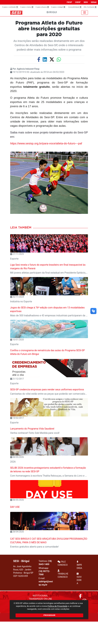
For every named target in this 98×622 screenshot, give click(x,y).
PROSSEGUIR (49, 615)
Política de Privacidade (57, 606)
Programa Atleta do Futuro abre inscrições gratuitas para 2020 (49, 29)
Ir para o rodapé (58, 7)
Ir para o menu (26, 7)
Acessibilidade (74, 7)
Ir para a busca (42, 7)
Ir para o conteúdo (10, 7)
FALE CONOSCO (63, 563)
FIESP (69, 2)
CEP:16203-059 (20, 576)
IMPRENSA (79, 565)
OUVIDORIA (79, 579)
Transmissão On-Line (40, 599)
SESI (86, 2)
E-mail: (46, 581)
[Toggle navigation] (84, 12)
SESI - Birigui (21, 561)
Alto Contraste (90, 7)
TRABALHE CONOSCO (63, 573)
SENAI (93, 2)
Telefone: (45, 562)
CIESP (78, 2)
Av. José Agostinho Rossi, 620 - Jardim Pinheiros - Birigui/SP (23, 571)
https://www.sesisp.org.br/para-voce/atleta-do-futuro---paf (46, 143)
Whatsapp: (44, 571)
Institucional (40, 595)
